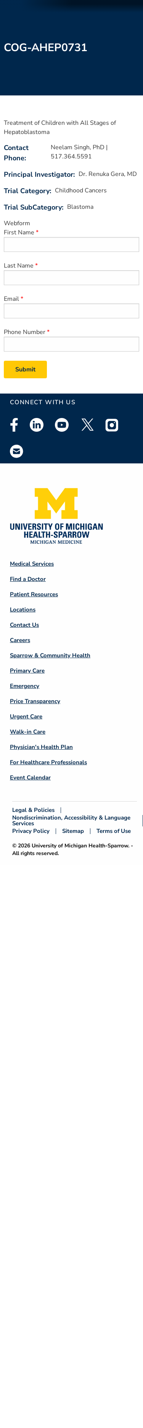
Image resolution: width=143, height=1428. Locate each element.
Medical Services (32, 564)
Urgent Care (26, 716)
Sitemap (73, 831)
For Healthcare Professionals (48, 762)
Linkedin (36, 425)
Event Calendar (30, 777)
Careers (20, 640)
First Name (19, 232)
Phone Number (24, 332)
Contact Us (24, 625)
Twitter (87, 425)
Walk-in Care (27, 732)
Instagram (112, 425)
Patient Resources (34, 594)
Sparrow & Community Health (50, 655)
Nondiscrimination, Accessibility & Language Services (71, 820)
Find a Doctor (28, 579)
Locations (22, 609)
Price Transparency (35, 701)
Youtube (62, 425)
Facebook (14, 425)
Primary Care (27, 670)
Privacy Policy (31, 831)
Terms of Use (113, 831)
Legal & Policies (33, 810)
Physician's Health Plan (41, 747)
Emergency (24, 686)
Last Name (19, 265)
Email (11, 299)
